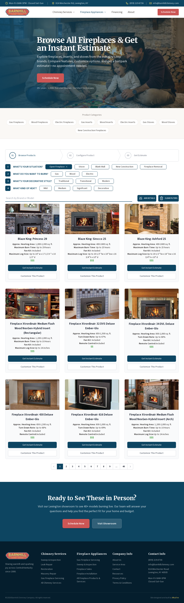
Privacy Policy (119, 578)
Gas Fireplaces (16, 122)
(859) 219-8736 (134, 3)
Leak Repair (46, 564)
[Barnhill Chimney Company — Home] (17, 12)
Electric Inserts (128, 122)
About (131, 12)
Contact (116, 569)
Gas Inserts (86, 122)
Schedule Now (168, 12)
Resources (117, 573)
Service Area (118, 564)
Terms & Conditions (122, 583)
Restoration (47, 569)
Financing (117, 12)
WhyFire (175, 597)
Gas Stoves (148, 122)
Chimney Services (64, 12)
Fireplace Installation (87, 573)
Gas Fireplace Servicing (52, 578)
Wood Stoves (168, 122)
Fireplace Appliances (93, 12)
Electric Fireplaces (64, 122)
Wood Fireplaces (39, 122)
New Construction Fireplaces (92, 130)
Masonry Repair (48, 573)
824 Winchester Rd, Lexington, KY (70, 3)
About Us (116, 560)
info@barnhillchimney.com (164, 3)
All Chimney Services (51, 583)
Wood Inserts (106, 122)
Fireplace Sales (84, 569)
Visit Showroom (107, 523)
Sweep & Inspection (51, 560)
